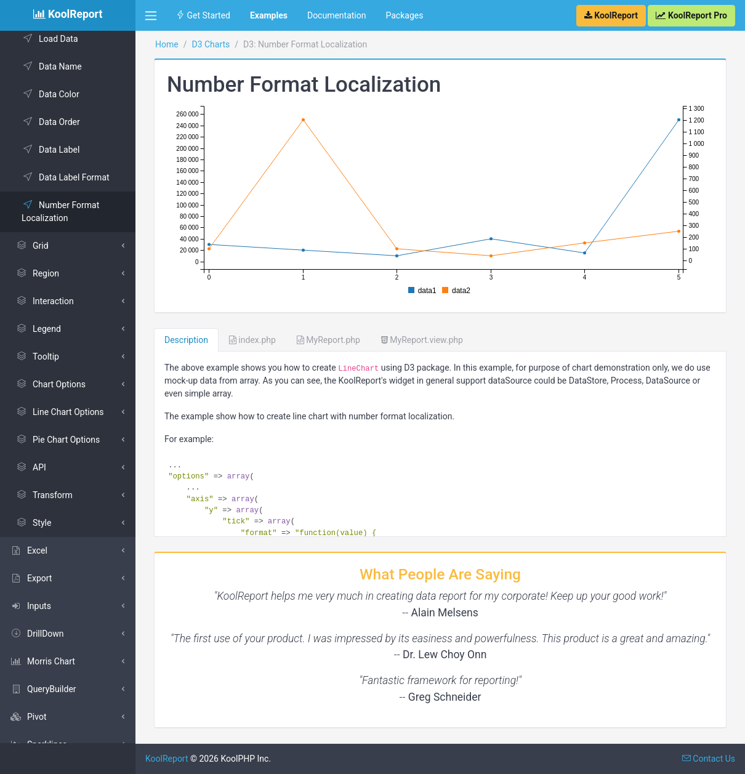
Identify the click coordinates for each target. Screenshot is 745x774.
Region (37, 273)
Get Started (203, 15)
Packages (404, 15)
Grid (32, 246)
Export (31, 578)
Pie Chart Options (57, 440)
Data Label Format (66, 177)
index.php (252, 340)
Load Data (50, 39)
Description (186, 340)
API (30, 467)
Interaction (44, 301)
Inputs (30, 606)
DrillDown (37, 634)
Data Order (51, 122)
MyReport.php (328, 340)
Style (33, 523)
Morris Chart (42, 661)
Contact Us (708, 759)
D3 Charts (210, 44)
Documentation (336, 15)
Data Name (52, 66)
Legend (38, 329)
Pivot (28, 717)
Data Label (50, 150)
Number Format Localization (60, 211)
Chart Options (50, 384)
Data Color (50, 94)
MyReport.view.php (422, 340)
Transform (44, 495)
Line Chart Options (59, 412)
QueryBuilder (43, 689)
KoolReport (166, 759)
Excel (28, 550)
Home (167, 44)
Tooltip (37, 356)
